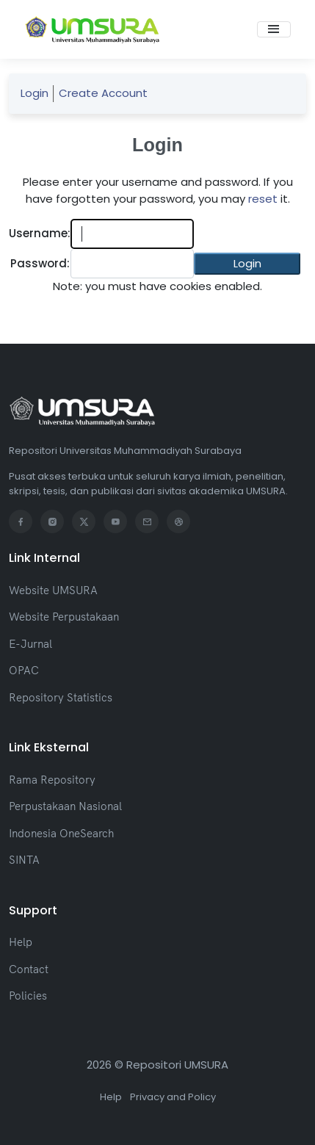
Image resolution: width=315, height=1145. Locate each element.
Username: (39, 233)
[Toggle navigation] (274, 29)
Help (20, 942)
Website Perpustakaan (64, 617)
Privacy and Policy (173, 1097)
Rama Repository (52, 780)
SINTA (24, 860)
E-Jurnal (30, 644)
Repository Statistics (60, 697)
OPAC (24, 670)
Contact (28, 969)
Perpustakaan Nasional (65, 806)
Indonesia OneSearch (61, 833)
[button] (247, 264)
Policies (28, 996)
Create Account (103, 93)
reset (263, 198)
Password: (40, 263)
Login (34, 93)
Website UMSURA (53, 590)
